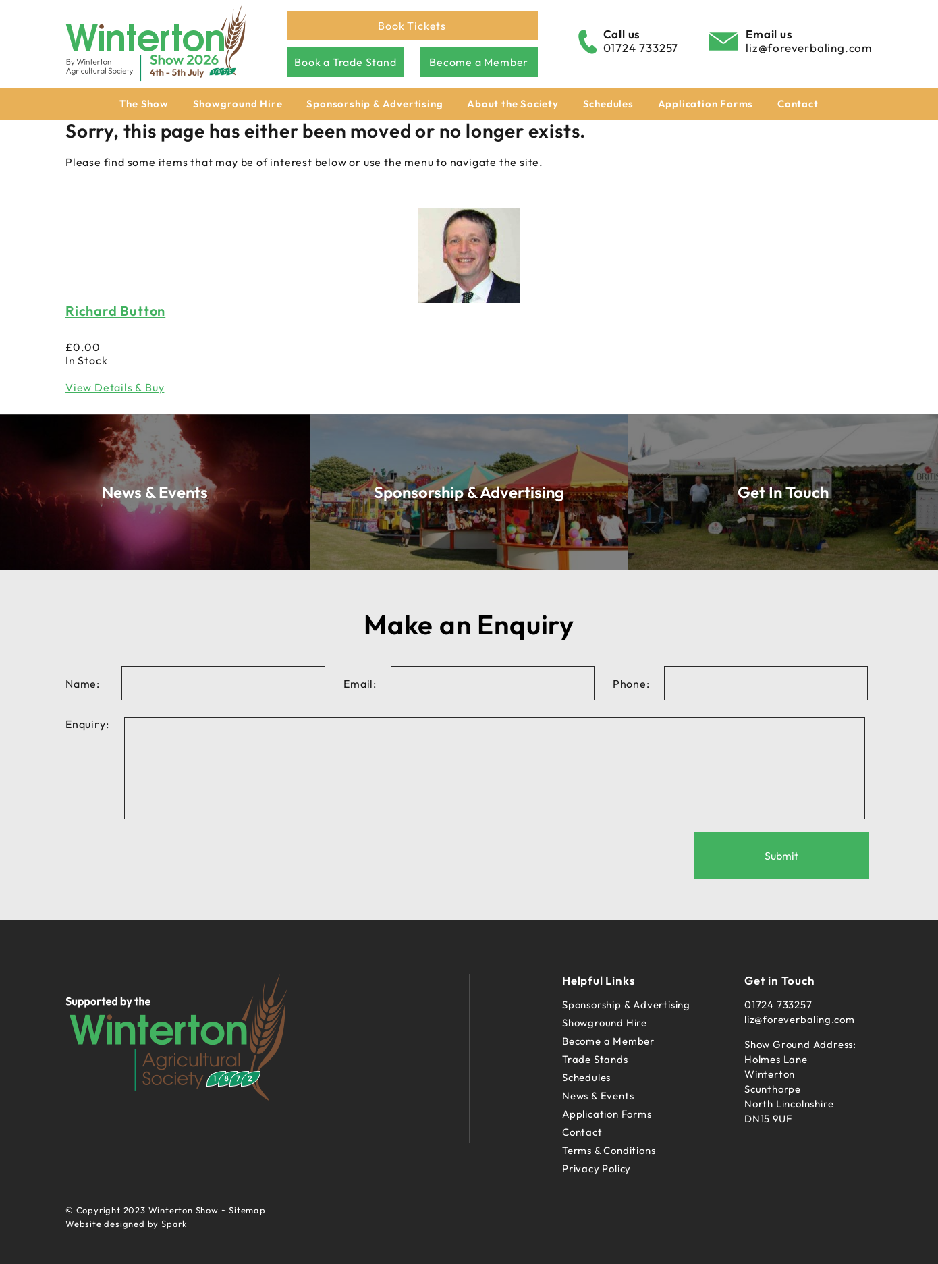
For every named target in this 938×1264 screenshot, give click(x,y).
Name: (82, 683)
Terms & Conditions (608, 1150)
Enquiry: (87, 724)
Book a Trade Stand (345, 62)
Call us (622, 34)
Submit (781, 855)
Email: (360, 683)
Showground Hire (238, 103)
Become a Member (478, 62)
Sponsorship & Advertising (374, 103)
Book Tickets (412, 25)
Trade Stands (595, 1059)
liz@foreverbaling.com (809, 47)
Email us (769, 34)
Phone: (631, 683)
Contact (798, 103)
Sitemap (247, 1210)
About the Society (513, 103)
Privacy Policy (596, 1168)
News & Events (598, 1095)
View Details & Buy (114, 387)
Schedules (608, 103)
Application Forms (706, 103)
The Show (143, 103)
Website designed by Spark (126, 1223)
